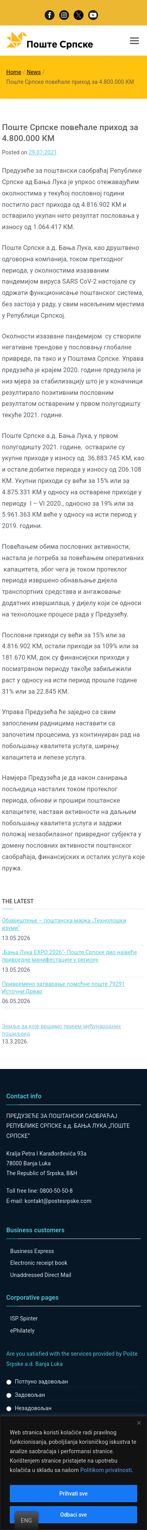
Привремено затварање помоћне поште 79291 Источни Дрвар (63, 988)
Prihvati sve (73, 1493)
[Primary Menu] (134, 40)
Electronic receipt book (38, 1263)
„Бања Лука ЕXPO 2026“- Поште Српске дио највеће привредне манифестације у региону (69, 956)
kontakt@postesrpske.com (58, 1201)
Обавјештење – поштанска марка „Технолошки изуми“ (64, 924)
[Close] (138, 1422)
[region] (73, 1473)
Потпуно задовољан (41, 1381)
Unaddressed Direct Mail (40, 1275)
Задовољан (30, 1395)
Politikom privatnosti (106, 1470)
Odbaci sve (73, 1515)
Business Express (32, 1251)
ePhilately (22, 1330)
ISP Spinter (24, 1318)
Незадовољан (33, 1408)
